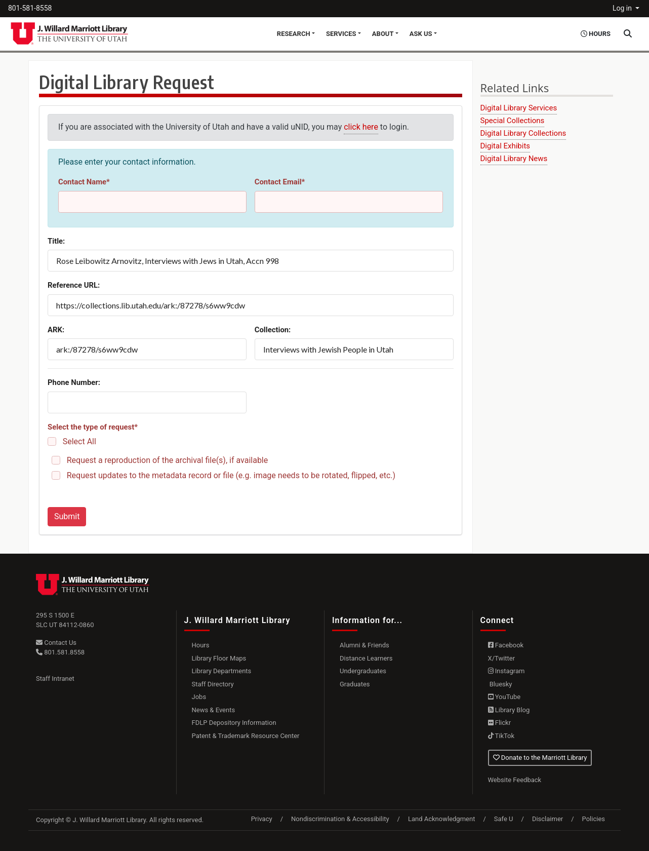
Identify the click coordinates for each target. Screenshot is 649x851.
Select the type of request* (93, 427)
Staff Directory (213, 684)
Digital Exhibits (505, 145)
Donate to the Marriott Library (540, 757)
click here (361, 127)
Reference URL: (74, 285)
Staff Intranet (55, 678)
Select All (79, 441)
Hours (201, 645)
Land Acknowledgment (441, 819)
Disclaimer (547, 819)
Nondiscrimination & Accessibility (340, 819)
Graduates (355, 684)
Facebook (506, 645)
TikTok (501, 736)
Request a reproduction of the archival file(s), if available (167, 460)
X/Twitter (501, 658)
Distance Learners (366, 658)
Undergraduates (363, 671)
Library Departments (222, 671)
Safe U (503, 819)
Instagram (506, 671)
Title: (56, 241)
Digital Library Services (518, 107)
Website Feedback (515, 780)
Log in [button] (623, 8)
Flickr (499, 722)
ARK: (56, 329)
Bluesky (500, 684)
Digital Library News (514, 158)
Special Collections (512, 120)
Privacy (261, 819)
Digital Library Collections (523, 133)
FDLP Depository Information (234, 722)
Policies (593, 819)
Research (293, 33)
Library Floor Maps (219, 658)
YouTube (504, 697)
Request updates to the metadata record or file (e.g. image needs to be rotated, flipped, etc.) (231, 475)
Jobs (199, 697)
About (383, 33)
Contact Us (56, 642)
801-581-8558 (30, 8)
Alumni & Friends (364, 645)
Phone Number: (74, 382)
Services (341, 33)
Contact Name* (84, 181)
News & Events (213, 710)
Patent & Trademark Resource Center (246, 736)
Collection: (273, 329)
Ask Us (421, 33)
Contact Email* (280, 181)
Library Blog (509, 710)
